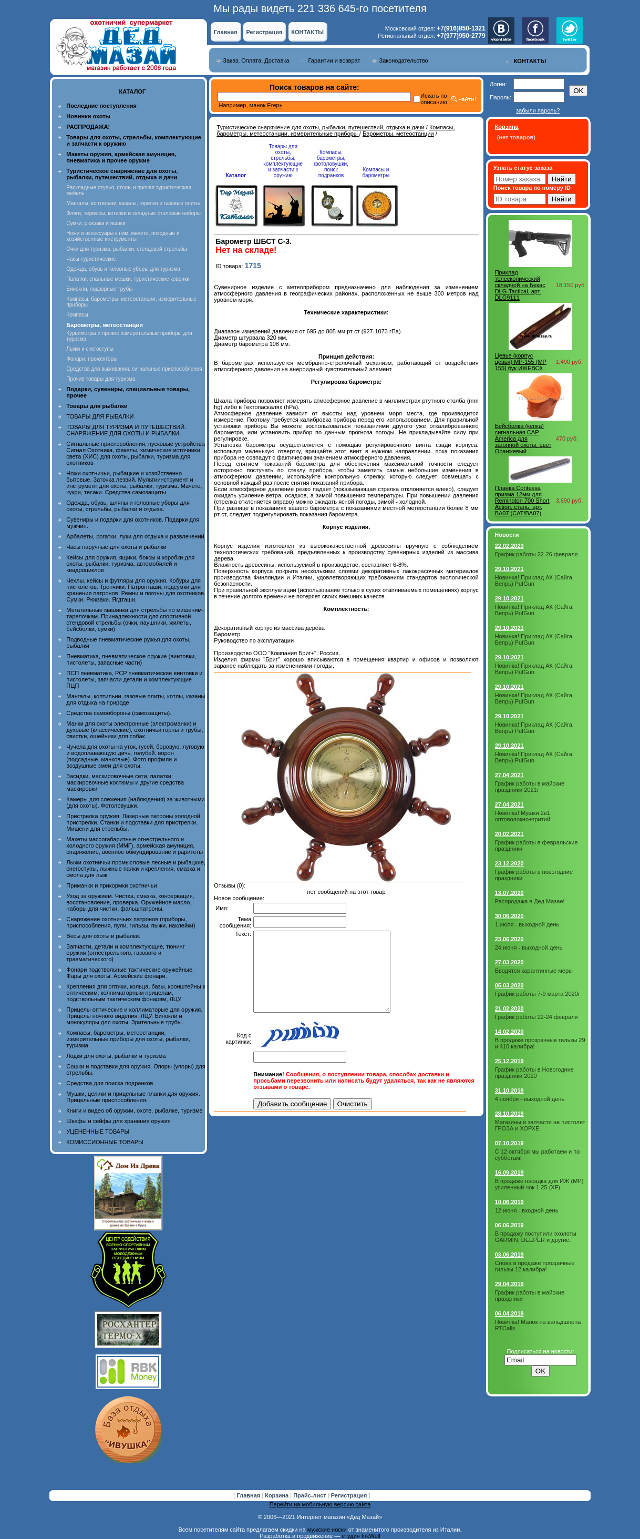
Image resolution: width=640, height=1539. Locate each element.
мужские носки (327, 1529)
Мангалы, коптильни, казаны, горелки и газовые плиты (133, 203)
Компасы (77, 315)
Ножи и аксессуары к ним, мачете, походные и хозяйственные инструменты (122, 236)
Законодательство (403, 60)
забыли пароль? (538, 110)
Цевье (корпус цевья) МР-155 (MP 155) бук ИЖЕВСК (520, 361)
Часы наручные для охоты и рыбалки (116, 547)
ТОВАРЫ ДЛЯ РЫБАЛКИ (99, 416)
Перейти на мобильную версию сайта (320, 1504)
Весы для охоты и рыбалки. (103, 936)
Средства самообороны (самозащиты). (118, 713)
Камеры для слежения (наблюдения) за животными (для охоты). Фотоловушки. (135, 802)
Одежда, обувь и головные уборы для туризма (123, 269)
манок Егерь (266, 105)
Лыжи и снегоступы (89, 349)
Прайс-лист (310, 1495)
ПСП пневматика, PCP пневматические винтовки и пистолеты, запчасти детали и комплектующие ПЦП (134, 679)
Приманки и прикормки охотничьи (111, 885)
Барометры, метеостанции (398, 133)
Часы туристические (91, 259)
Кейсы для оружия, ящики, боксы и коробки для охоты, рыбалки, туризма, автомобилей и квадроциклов (130, 563)
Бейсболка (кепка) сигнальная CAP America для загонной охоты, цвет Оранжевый (523, 438)
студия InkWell (361, 1536)
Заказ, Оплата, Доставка (256, 60)
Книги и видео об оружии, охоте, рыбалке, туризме (134, 1110)
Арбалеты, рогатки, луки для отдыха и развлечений (135, 536)
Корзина (277, 1495)
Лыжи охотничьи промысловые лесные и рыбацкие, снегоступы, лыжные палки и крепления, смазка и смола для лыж (135, 868)
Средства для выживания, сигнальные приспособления (134, 369)
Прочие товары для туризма (100, 379)
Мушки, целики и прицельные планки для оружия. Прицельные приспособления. (133, 1096)
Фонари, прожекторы (91, 359)
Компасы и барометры (376, 172)
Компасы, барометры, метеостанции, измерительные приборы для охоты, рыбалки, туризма (128, 1039)
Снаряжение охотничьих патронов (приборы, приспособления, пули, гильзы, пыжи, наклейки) (130, 922)
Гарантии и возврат (334, 60)
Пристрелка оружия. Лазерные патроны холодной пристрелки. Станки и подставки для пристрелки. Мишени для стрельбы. (133, 822)
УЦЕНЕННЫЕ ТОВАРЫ (97, 1131)
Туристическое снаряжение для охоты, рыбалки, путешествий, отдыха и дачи (320, 127)
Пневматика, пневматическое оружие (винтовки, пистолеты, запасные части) (131, 659)
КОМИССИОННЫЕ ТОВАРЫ (104, 1142)
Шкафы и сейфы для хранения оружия (118, 1121)
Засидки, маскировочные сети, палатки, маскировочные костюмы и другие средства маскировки (125, 782)
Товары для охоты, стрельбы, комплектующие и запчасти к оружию (283, 161)
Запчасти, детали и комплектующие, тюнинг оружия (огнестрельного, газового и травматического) (125, 952)
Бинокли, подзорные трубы (99, 289)
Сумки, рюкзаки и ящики (96, 223)
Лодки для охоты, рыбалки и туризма (116, 1056)
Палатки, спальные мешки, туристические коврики (128, 279)
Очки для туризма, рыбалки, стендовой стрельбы (126, 249)
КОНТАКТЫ (307, 32)
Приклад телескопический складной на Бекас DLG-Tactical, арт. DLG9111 (520, 285)
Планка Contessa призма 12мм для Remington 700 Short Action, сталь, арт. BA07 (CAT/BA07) (522, 500)
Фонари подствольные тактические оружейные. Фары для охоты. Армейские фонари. (130, 972)
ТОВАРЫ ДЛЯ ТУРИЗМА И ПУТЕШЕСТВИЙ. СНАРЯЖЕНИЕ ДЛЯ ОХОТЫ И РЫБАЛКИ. (126, 430)
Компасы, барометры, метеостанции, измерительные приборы (335, 130)
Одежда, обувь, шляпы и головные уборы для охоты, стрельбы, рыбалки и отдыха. (128, 506)
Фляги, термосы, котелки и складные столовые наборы (133, 213)
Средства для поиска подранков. (110, 1083)
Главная (226, 32)
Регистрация (264, 32)
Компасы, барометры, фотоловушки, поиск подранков (331, 163)
